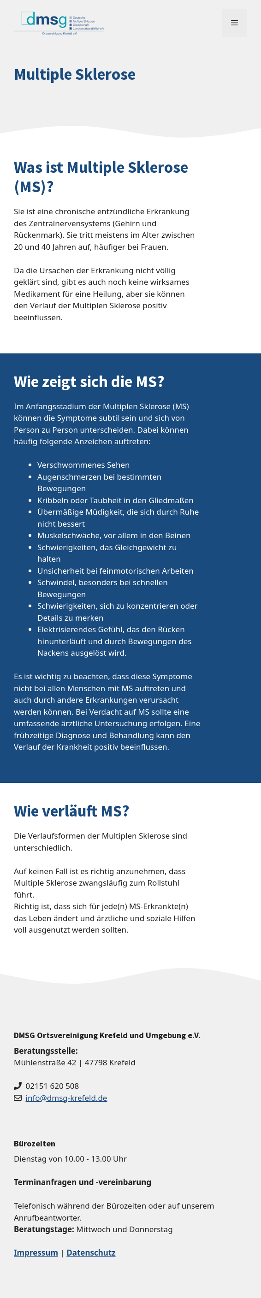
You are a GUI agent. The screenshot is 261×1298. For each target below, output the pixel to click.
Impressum (36, 1252)
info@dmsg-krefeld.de (66, 1097)
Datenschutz (90, 1252)
